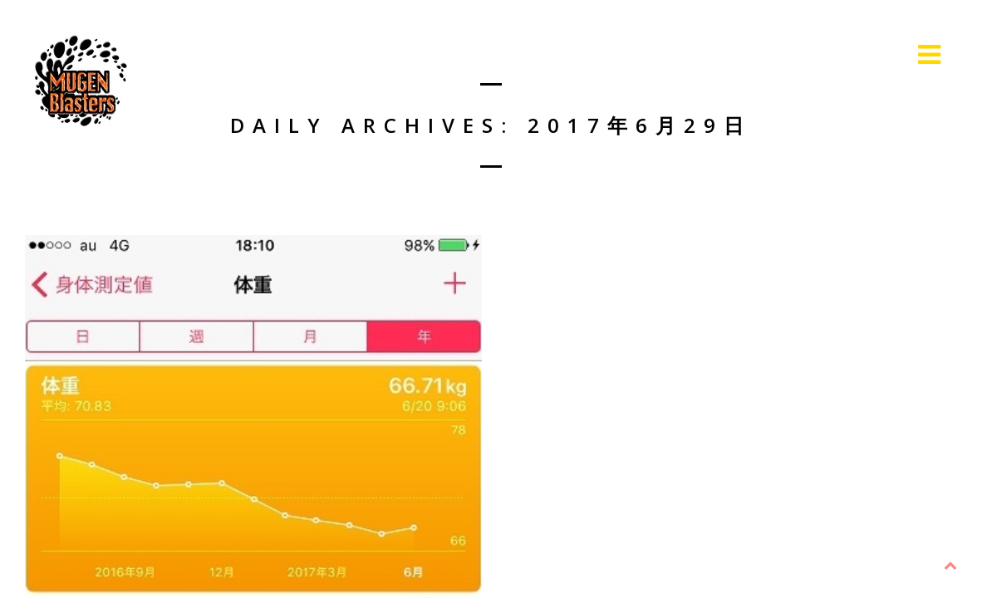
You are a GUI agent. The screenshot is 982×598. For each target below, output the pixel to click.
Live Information (838, 54)
